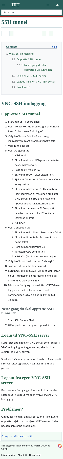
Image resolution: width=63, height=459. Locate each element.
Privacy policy (8, 454)
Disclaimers (35, 454)
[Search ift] (31, 12)
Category (7, 436)
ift (15, 5)
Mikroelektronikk (23, 436)
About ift (22, 454)
